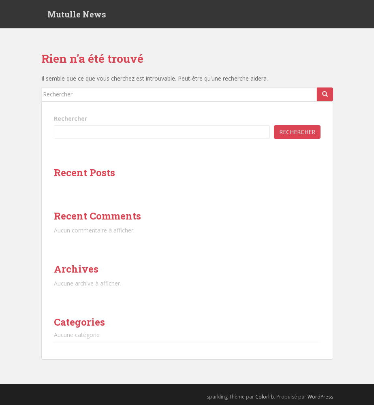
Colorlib (264, 396)
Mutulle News (76, 14)
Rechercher (70, 118)
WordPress (320, 396)
